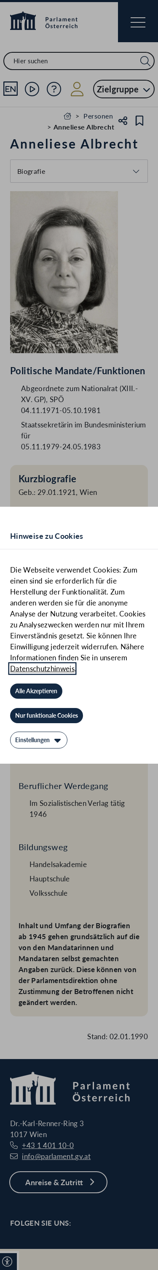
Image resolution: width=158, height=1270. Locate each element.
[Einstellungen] (38, 740)
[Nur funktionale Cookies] (46, 715)
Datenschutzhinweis (42, 668)
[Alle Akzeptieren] (36, 691)
